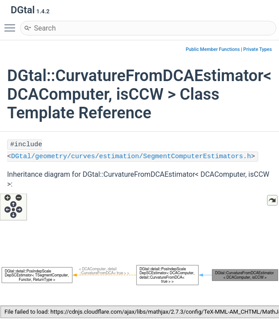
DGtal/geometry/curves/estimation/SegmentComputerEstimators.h (131, 156)
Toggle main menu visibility (12, 23)
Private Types (257, 49)
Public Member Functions (213, 49)
